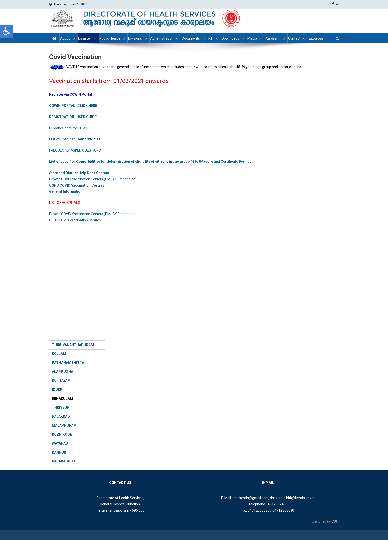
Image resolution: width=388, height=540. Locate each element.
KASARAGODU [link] (63, 461)
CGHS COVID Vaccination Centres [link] (75, 220)
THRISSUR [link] (60, 407)
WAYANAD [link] (60, 443)
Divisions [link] (135, 38)
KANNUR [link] (59, 452)
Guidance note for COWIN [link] (69, 128)
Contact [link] (294, 38)
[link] (6, 31)
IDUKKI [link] (57, 390)
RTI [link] (210, 38)
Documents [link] (191, 38)
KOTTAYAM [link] (61, 380)
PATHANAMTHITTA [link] (68, 363)
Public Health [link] (109, 38)
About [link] (65, 38)
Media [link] (252, 38)
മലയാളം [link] (316, 38)
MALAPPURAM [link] (64, 425)
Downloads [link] (230, 38)
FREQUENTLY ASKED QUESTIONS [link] (75, 150)
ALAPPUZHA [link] (62, 372)
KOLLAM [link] (59, 354)
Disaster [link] (84, 38)
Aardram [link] (273, 38)
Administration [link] (161, 38)
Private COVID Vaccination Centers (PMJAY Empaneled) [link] (93, 179)
